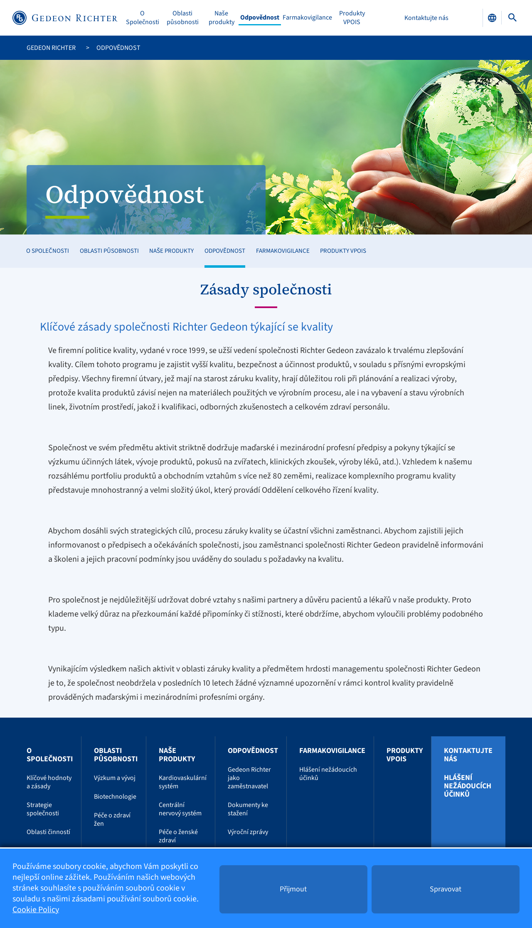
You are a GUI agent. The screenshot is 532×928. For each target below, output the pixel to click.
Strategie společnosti (43, 809)
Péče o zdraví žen (112, 819)
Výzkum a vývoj (114, 777)
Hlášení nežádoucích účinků (328, 773)
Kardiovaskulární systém (183, 782)
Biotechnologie (115, 796)
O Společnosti (142, 18)
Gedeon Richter (51, 47)
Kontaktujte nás (426, 17)
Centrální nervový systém (180, 809)
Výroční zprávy (248, 832)
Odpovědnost (259, 17)
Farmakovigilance (307, 17)
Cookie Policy (35, 910)
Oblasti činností (48, 832)
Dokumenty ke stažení (248, 809)
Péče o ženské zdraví (178, 836)
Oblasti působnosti (183, 18)
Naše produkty (221, 18)
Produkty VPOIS (352, 18)
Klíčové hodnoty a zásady (49, 782)
